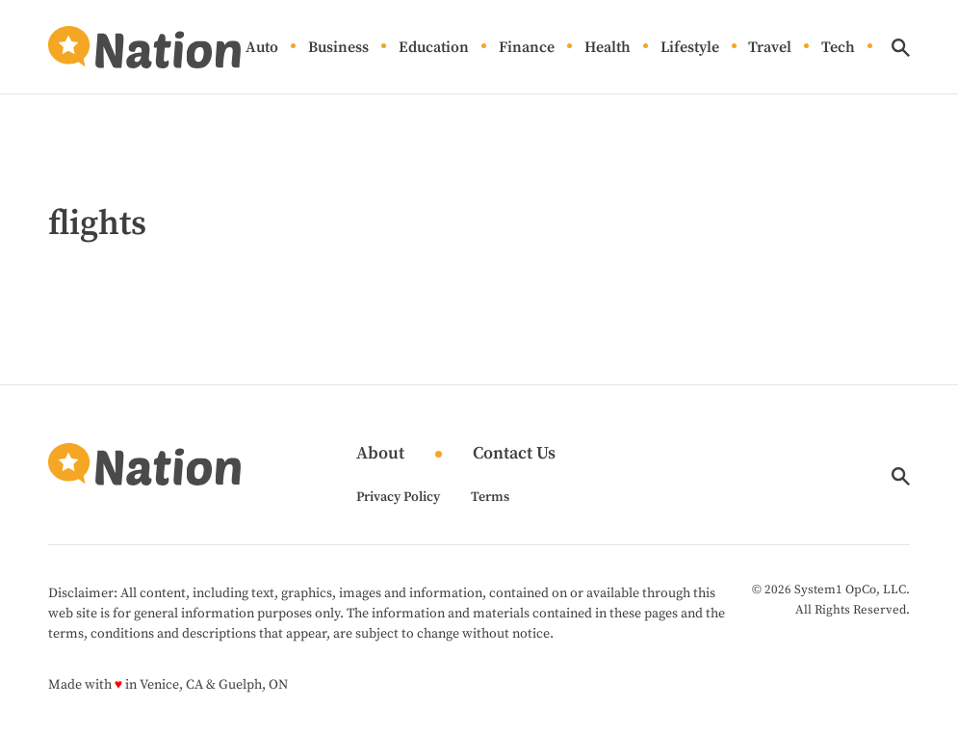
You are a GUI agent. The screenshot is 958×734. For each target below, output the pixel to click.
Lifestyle (689, 47)
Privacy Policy (398, 497)
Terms (490, 497)
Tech (838, 47)
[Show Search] (901, 48)
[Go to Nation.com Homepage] (144, 47)
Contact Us (514, 454)
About (380, 454)
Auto (262, 47)
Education (434, 47)
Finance (527, 47)
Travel (769, 47)
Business (338, 47)
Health (607, 47)
